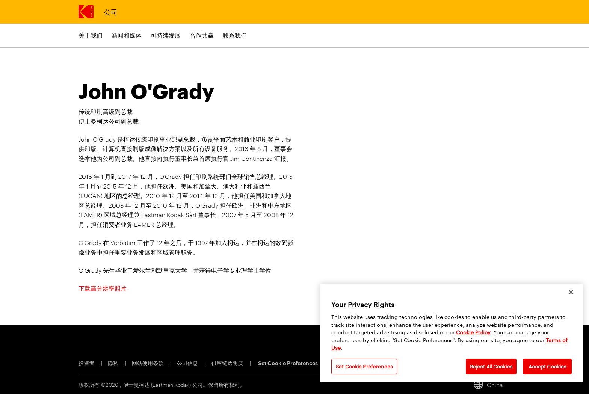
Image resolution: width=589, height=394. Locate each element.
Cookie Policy (473, 332)
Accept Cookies (547, 366)
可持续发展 (166, 35)
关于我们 (91, 35)
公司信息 (188, 362)
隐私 (113, 362)
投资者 (87, 362)
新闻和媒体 (127, 35)
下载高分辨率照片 (103, 288)
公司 (110, 11)
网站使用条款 (148, 362)
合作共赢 (202, 35)
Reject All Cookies (491, 366)
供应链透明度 (227, 362)
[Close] (571, 292)
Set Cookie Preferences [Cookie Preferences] (288, 362)
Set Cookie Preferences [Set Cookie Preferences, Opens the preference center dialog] (364, 366)
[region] (451, 333)
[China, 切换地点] (491, 385)
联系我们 (235, 35)
